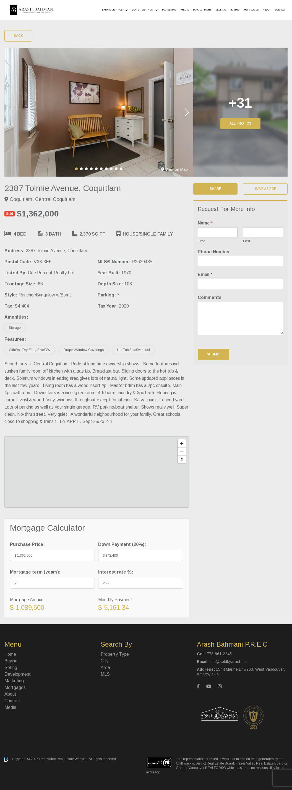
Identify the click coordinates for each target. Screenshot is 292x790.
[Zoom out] (182, 451)
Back (18, 36)
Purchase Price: (27, 544)
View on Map (174, 169)
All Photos (240, 123)
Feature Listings (111, 10)
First (201, 241)
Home (10, 654)
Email (205, 274)
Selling (221, 10)
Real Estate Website (71, 759)
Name (205, 223)
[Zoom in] (182, 443)
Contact (280, 10)
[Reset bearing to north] (182, 459)
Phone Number (214, 251)
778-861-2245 (219, 654)
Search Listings (142, 10)
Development (202, 10)
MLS (105, 674)
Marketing (169, 10)
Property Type (115, 654)
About (267, 10)
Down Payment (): (122, 544)
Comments (209, 297)
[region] (97, 472)
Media (185, 10)
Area (105, 667)
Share (215, 189)
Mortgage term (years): (35, 572)
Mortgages (251, 10)
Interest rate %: (115, 572)
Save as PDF (265, 189)
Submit (213, 354)
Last (246, 241)
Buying (234, 10)
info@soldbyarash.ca (228, 661)
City (104, 661)
